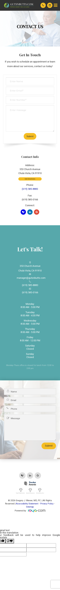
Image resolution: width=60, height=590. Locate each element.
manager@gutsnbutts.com (30, 278)
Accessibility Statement (27, 503)
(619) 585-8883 (30, 189)
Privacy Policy (46, 503)
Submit (49, 446)
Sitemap (30, 506)
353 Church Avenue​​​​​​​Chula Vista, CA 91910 (30, 268)
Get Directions (30, 179)
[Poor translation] (9, 541)
